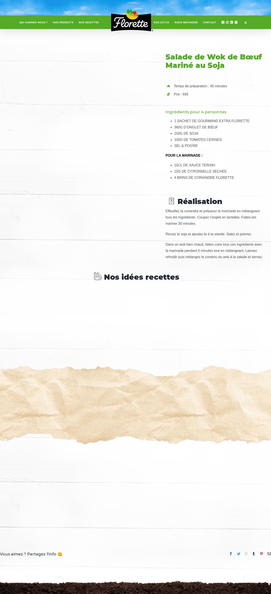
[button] (245, 22)
